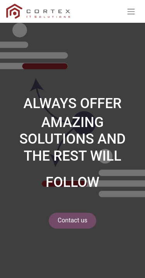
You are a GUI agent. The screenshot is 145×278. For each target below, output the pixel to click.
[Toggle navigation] (131, 11)
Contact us (72, 220)
